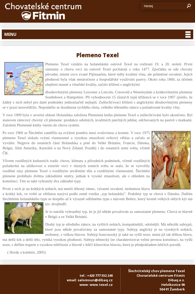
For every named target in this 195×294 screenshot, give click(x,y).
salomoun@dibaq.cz (95, 280)
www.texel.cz (101, 284)
